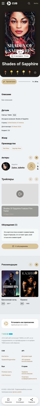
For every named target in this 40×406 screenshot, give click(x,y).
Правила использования (27, 372)
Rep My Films (16, 148)
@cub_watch (17, 392)
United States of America (16, 122)
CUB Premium (6, 375)
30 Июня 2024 (16, 126)
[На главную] (12, 3)
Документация (27, 356)
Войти (36, 3)
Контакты (5, 356)
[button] (36, 158)
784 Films (6, 148)
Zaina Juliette (18, 167)
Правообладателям (8, 359)
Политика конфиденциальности (29, 377)
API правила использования (27, 360)
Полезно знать (7, 372)
